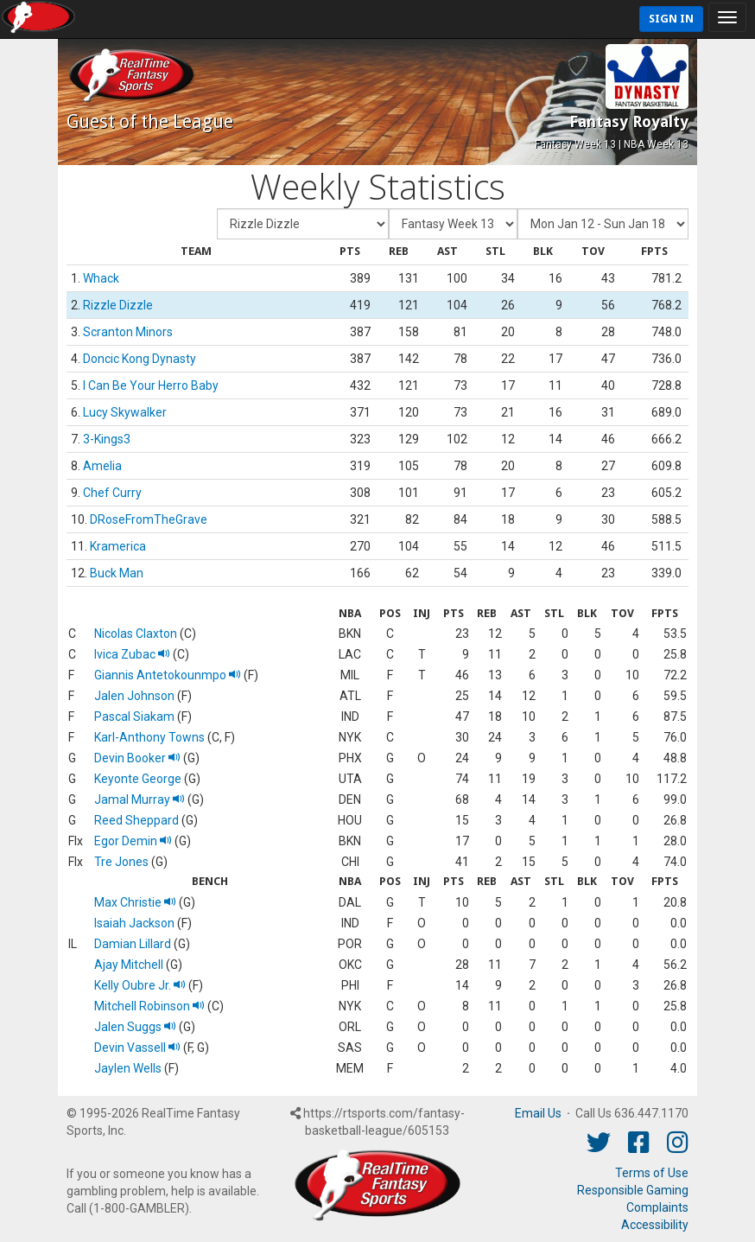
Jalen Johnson (134, 696)
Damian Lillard (132, 944)
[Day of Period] (602, 223)
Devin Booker (137, 758)
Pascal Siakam (134, 716)
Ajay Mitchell (128, 964)
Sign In (671, 18)
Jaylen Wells (128, 1068)
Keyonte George (137, 779)
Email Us (538, 1113)
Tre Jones (121, 862)
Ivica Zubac (132, 654)
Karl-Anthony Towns (149, 737)
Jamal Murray (139, 799)
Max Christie (135, 902)
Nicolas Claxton (135, 633)
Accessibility (654, 1225)
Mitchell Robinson (149, 1006)
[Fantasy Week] (453, 223)
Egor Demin (133, 841)
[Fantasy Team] (303, 223)
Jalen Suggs (135, 1027)
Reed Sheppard (136, 820)
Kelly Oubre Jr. (140, 985)
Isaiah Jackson (134, 923)
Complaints (657, 1207)
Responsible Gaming (632, 1190)
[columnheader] (196, 251)
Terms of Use (651, 1173)
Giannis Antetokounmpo (167, 675)
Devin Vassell (137, 1047)
